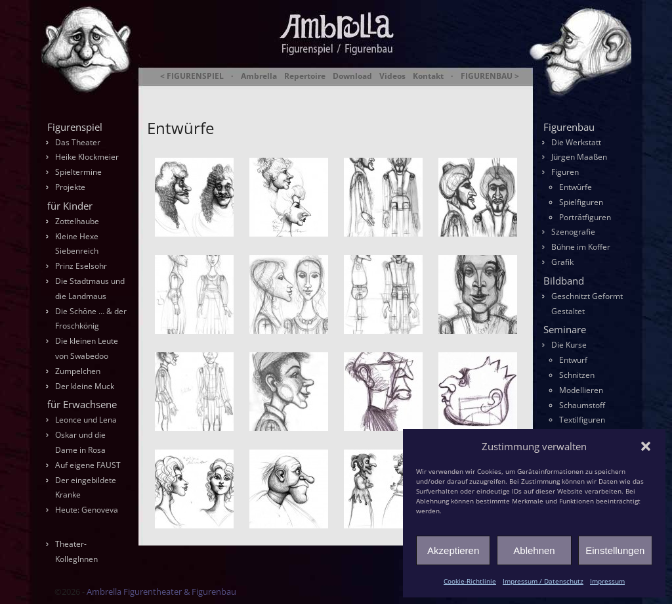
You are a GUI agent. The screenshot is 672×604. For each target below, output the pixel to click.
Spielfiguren (581, 202)
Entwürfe (575, 187)
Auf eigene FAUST (88, 465)
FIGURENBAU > (490, 76)
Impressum (607, 581)
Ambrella (259, 76)
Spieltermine (78, 171)
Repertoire (305, 76)
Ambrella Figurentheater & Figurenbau (313, 92)
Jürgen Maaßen (579, 156)
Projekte (70, 187)
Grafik (562, 261)
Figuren (565, 171)
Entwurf (573, 359)
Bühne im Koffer (580, 246)
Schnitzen (577, 375)
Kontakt (428, 76)
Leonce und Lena (86, 419)
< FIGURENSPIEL (192, 76)
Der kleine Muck (84, 386)
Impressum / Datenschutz (543, 581)
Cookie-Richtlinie (470, 581)
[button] (645, 446)
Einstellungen (614, 550)
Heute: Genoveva (86, 509)
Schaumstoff (582, 405)
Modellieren (581, 390)
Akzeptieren (453, 550)
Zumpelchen (77, 371)
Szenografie (573, 231)
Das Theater (77, 142)
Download (352, 76)
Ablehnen (534, 550)
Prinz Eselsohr (81, 265)
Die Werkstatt (576, 142)
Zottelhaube (77, 221)
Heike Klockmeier (87, 156)
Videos (392, 76)
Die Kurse (569, 344)
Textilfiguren (582, 419)
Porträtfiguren (585, 217)
